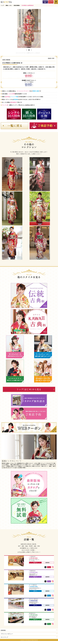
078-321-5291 (33, 558)
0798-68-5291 (33, 600)
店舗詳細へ (46, 562)
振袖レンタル (9, 5)
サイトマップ (29, 637)
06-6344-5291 (33, 572)
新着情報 (29, 630)
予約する (33, 562)
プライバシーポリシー (29, 633)
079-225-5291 (33, 615)
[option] (29, 28)
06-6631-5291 (33, 586)
